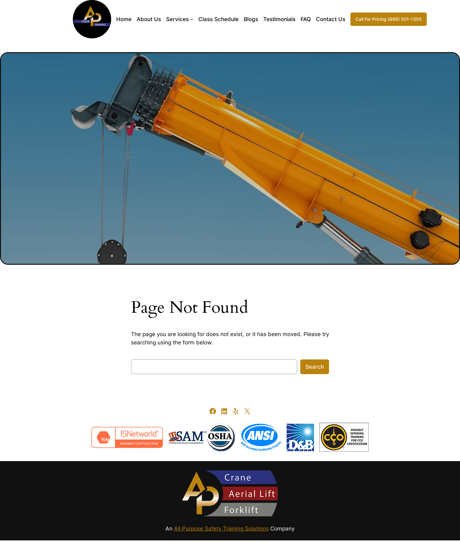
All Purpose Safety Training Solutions (221, 528)
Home (124, 19)
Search (314, 367)
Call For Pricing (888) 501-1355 (389, 19)
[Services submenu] (191, 19)
